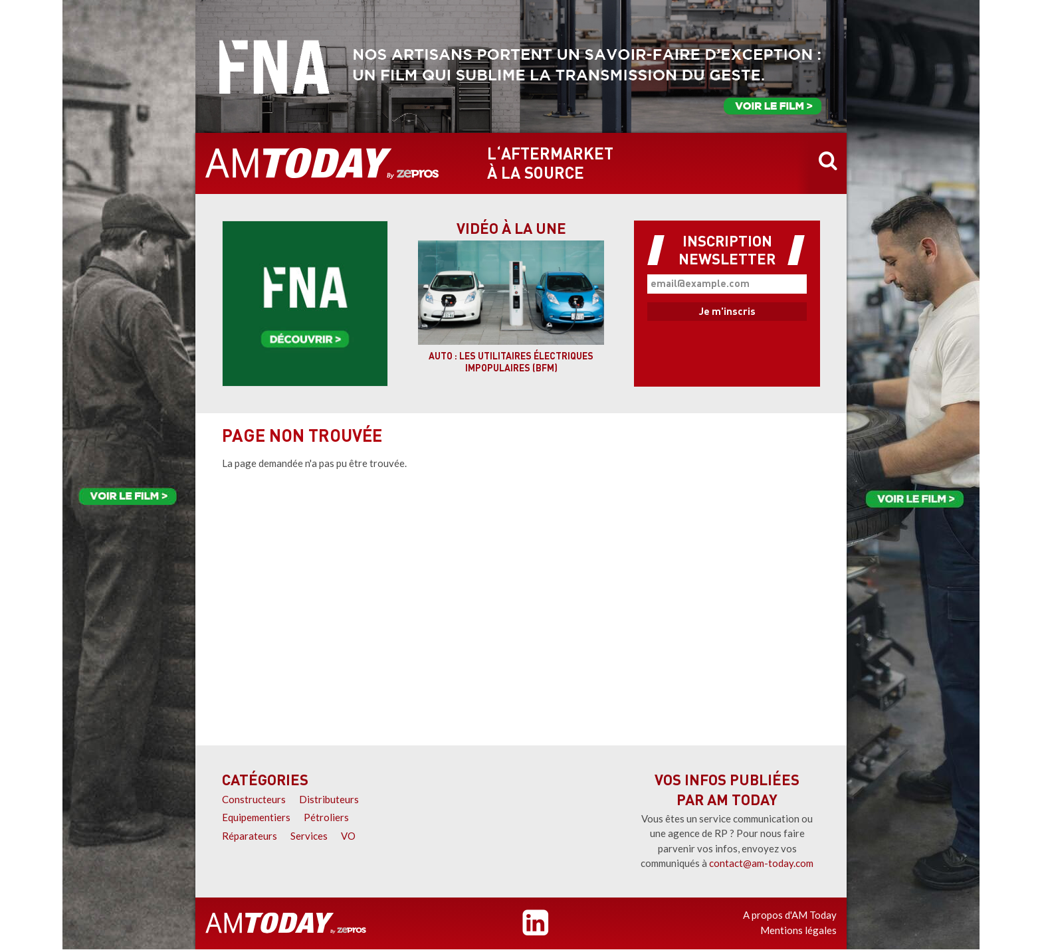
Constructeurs (254, 799)
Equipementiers (256, 817)
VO (348, 836)
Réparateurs (249, 836)
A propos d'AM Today (790, 915)
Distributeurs (329, 799)
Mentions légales (798, 930)
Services (309, 836)
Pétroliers (326, 817)
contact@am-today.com (761, 863)
